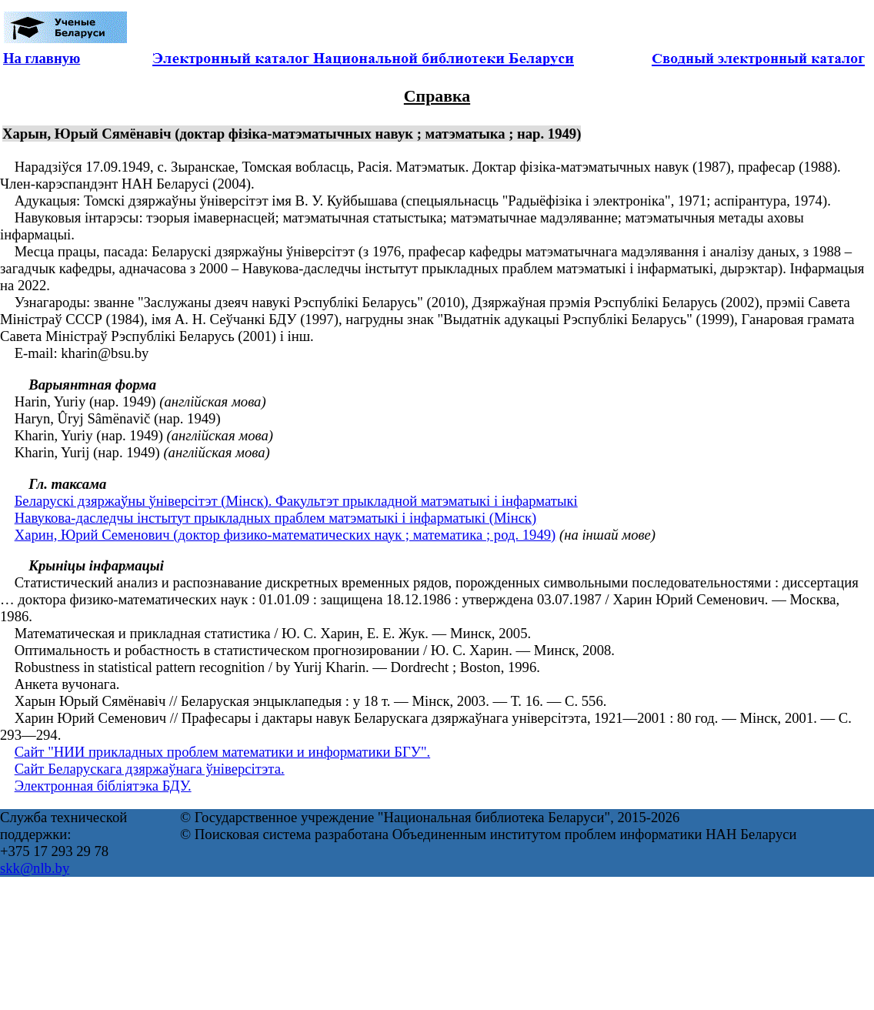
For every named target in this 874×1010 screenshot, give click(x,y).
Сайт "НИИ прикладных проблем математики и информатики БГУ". (223, 752)
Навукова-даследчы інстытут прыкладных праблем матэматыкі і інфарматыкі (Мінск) (276, 518)
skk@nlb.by (34, 868)
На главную (41, 58)
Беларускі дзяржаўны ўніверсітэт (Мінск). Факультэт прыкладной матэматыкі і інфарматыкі (296, 501)
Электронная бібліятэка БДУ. (103, 786)
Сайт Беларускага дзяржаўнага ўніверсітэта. (150, 769)
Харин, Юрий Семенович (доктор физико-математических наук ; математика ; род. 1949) (285, 535)
